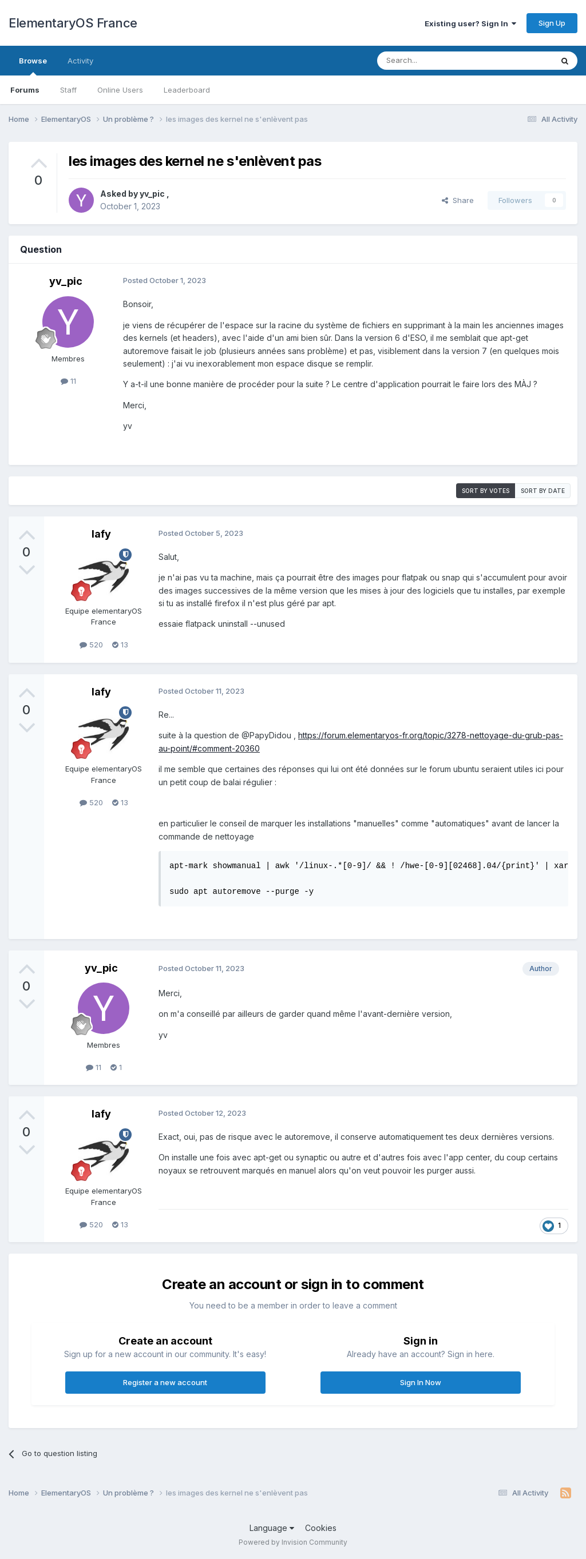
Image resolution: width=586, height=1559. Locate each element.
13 (120, 644)
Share (458, 200)
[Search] (435, 60)
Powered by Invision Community (293, 1542)
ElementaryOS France (73, 22)
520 (91, 644)
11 (68, 380)
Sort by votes (485, 490)
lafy (101, 534)
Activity (80, 60)
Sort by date (543, 490)
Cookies (320, 1528)
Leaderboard (187, 89)
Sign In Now (420, 1382)
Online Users (120, 89)
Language (272, 1528)
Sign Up (552, 22)
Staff (68, 89)
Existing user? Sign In (470, 23)
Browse (33, 65)
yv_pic (153, 193)
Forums (24, 89)
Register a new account (165, 1382)
